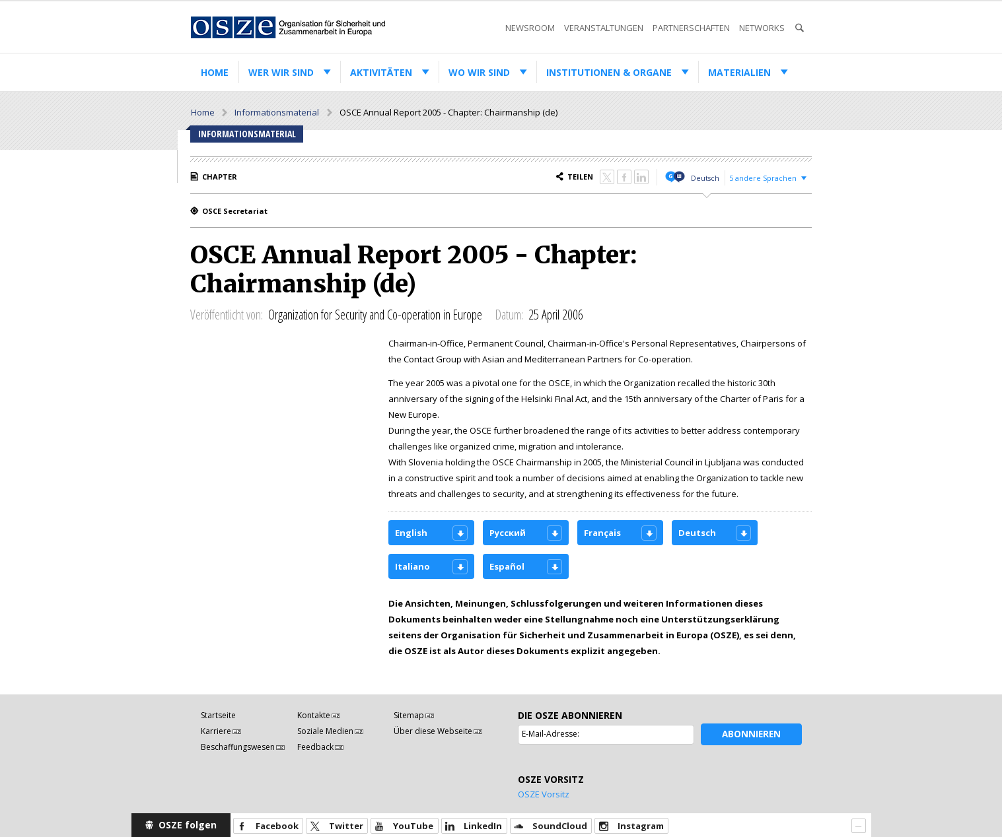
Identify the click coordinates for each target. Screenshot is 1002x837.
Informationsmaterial (276, 112)
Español (506, 566)
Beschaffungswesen (238, 747)
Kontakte (313, 715)
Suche (799, 28)
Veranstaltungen (603, 28)
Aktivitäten (381, 72)
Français (602, 533)
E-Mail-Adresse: (550, 733)
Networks (762, 28)
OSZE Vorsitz (543, 794)
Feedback (315, 747)
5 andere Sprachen (763, 178)
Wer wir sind (281, 72)
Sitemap (409, 715)
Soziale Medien (325, 731)
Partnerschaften (691, 28)
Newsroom (530, 28)
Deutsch (705, 178)
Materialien (739, 72)
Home (215, 72)
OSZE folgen (188, 825)
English (411, 533)
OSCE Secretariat (235, 211)
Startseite (218, 715)
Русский (507, 533)
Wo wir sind (479, 72)
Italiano (412, 566)
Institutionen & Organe (609, 72)
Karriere (216, 731)
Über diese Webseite (433, 731)
